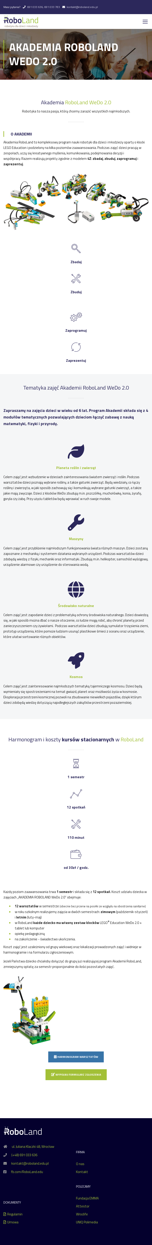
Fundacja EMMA (87, 1198)
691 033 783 (52, 7)
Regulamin (13, 1214)
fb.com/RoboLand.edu (27, 1172)
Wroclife (82, 1214)
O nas (80, 1164)
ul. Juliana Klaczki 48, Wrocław (33, 1146)
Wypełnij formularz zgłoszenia (76, 1075)
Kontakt (82, 1172)
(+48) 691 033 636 (24, 1155)
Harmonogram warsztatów (76, 1057)
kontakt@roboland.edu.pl (82, 7)
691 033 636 (35, 7)
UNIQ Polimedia (87, 1222)
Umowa (10, 1222)
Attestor (82, 1206)
